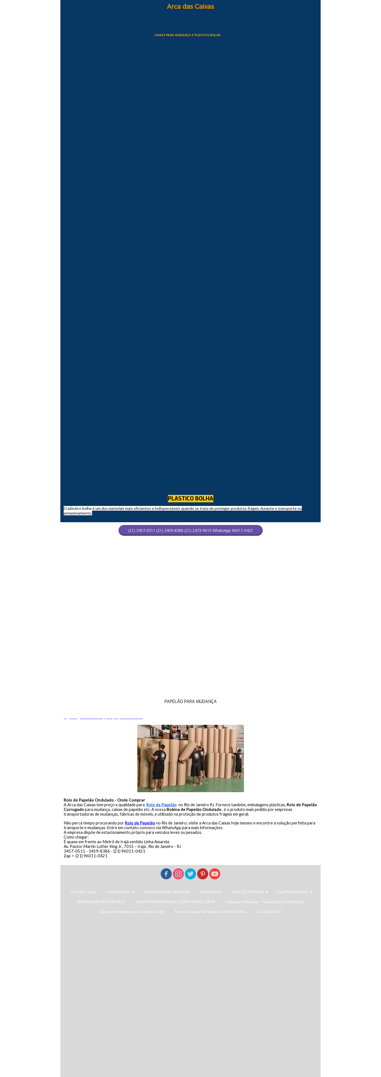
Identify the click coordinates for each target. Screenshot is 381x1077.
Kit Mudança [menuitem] (211, 892)
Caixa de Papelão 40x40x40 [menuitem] (167, 892)
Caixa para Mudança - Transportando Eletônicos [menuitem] (265, 902)
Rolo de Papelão (140, 823)
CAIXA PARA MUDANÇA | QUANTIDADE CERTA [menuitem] (175, 902)
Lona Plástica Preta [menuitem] (292, 892)
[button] (191, 530)
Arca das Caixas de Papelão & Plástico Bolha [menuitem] (210, 911)
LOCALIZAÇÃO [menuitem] (269, 911)
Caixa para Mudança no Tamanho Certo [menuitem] (131, 911)
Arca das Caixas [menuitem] (83, 892)
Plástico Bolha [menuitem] (119, 892)
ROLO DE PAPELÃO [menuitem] (248, 892)
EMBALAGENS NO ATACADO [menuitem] (101, 902)
